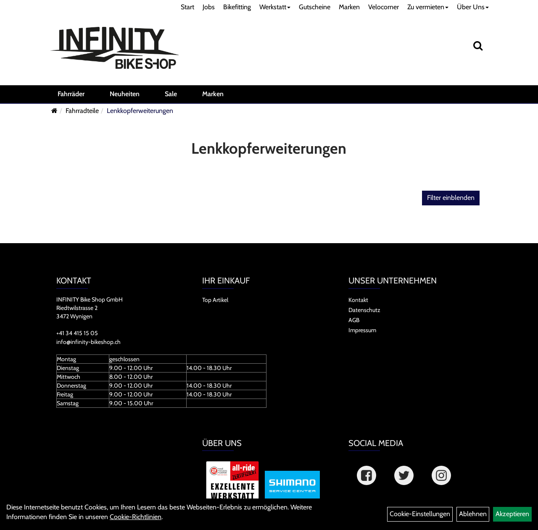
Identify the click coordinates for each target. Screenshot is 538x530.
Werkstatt (274, 7)
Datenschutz (364, 310)
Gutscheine (314, 7)
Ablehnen (473, 514)
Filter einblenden (451, 198)
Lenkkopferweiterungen (140, 111)
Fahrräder (71, 94)
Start (187, 7)
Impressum (362, 330)
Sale (171, 94)
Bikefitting (237, 7)
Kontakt (358, 300)
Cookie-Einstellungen (420, 514)
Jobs (209, 7)
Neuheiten (125, 94)
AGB (353, 320)
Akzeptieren (512, 514)
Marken (349, 7)
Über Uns (473, 7)
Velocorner (383, 7)
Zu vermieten (427, 7)
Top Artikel (215, 300)
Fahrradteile (82, 111)
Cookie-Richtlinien (135, 517)
